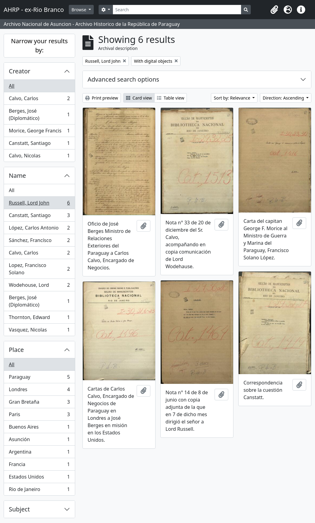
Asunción (39, 441)
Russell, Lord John (39, 204)
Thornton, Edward (39, 319)
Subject (19, 509)
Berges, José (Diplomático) (39, 114)
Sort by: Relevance (232, 98)
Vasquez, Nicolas (39, 331)
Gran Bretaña (39, 403)
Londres (39, 391)
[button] (274, 9)
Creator (19, 71)
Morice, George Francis (39, 132)
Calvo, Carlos (39, 100)
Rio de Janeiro (39, 490)
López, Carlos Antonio (39, 229)
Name (17, 175)
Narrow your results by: (39, 45)
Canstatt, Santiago (39, 144)
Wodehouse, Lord (39, 286)
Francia (39, 466)
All (11, 85)
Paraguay (39, 378)
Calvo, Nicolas (39, 157)
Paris (39, 416)
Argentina (39, 453)
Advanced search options (123, 79)
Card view (139, 98)
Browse (79, 9)
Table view (170, 98)
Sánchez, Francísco (39, 242)
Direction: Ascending (284, 98)
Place (16, 350)
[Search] (177, 9)
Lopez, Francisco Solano (39, 269)
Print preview (101, 98)
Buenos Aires (39, 428)
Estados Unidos (39, 478)
